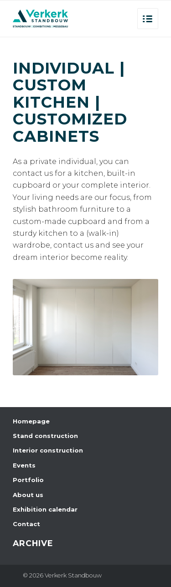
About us (28, 494)
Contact (26, 523)
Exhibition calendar (45, 509)
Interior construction (48, 450)
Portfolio (28, 479)
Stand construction (45, 435)
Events (24, 465)
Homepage (31, 421)
